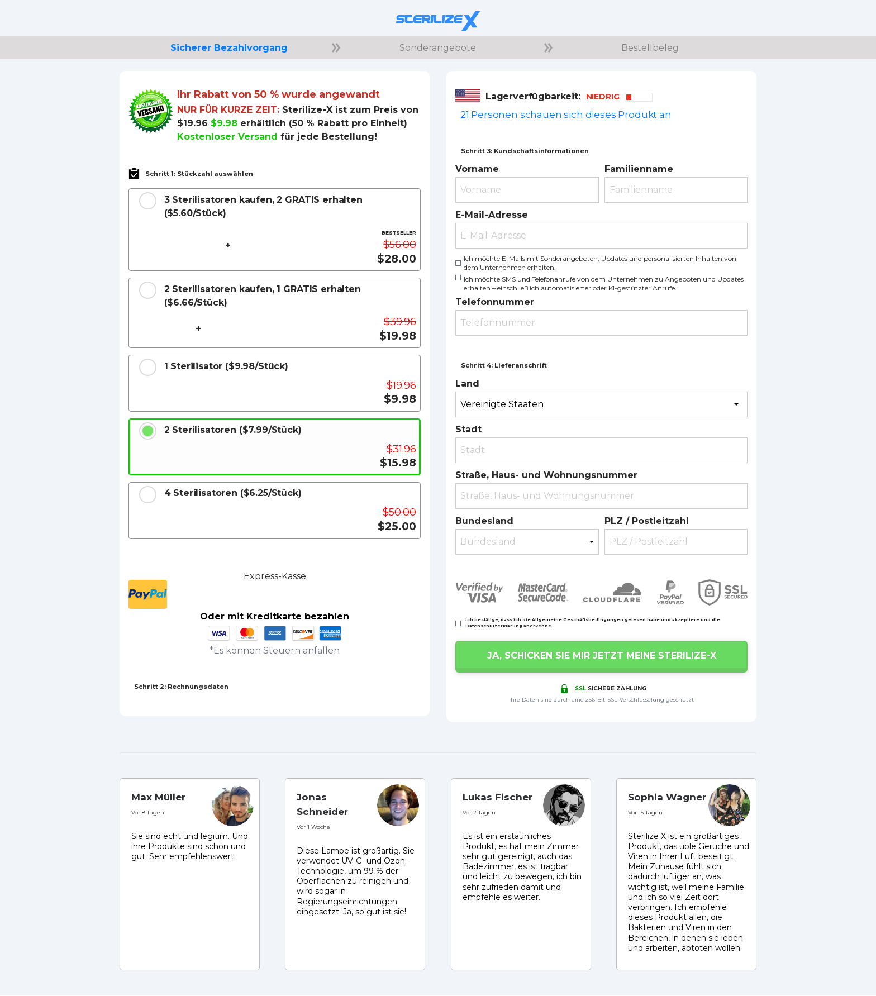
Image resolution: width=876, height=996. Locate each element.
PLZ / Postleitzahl (646, 521)
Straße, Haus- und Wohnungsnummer (546, 475)
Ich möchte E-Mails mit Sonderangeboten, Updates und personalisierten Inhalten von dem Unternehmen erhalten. (600, 262)
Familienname (638, 169)
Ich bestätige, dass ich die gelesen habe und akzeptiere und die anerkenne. (592, 622)
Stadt (468, 429)
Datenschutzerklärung (493, 625)
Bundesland (484, 521)
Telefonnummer (494, 302)
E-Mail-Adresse (491, 214)
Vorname (477, 169)
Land (467, 383)
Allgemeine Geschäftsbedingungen (577, 619)
